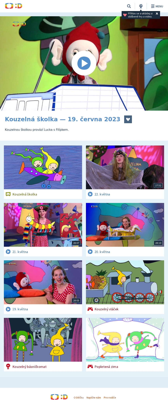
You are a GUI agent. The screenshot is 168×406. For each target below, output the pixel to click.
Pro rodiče (110, 397)
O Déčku (78, 397)
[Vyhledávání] (129, 6)
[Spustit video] (84, 63)
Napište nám (94, 397)
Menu (156, 6)
